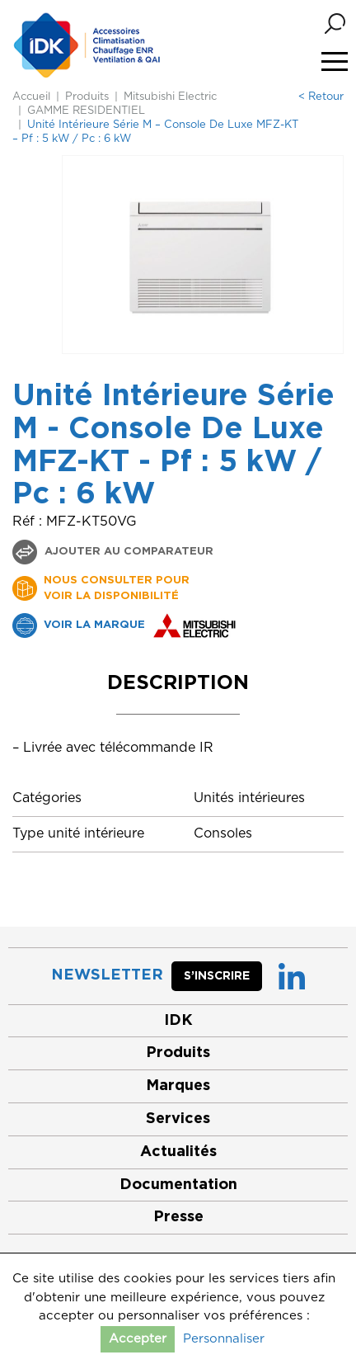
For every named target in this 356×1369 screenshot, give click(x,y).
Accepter (137, 1339)
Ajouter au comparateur (127, 551)
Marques (178, 1086)
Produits (87, 97)
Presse (178, 1217)
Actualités (178, 1152)
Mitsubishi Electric (170, 97)
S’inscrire (217, 976)
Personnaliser (224, 1339)
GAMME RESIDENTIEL (86, 111)
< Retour (321, 97)
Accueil (31, 97)
